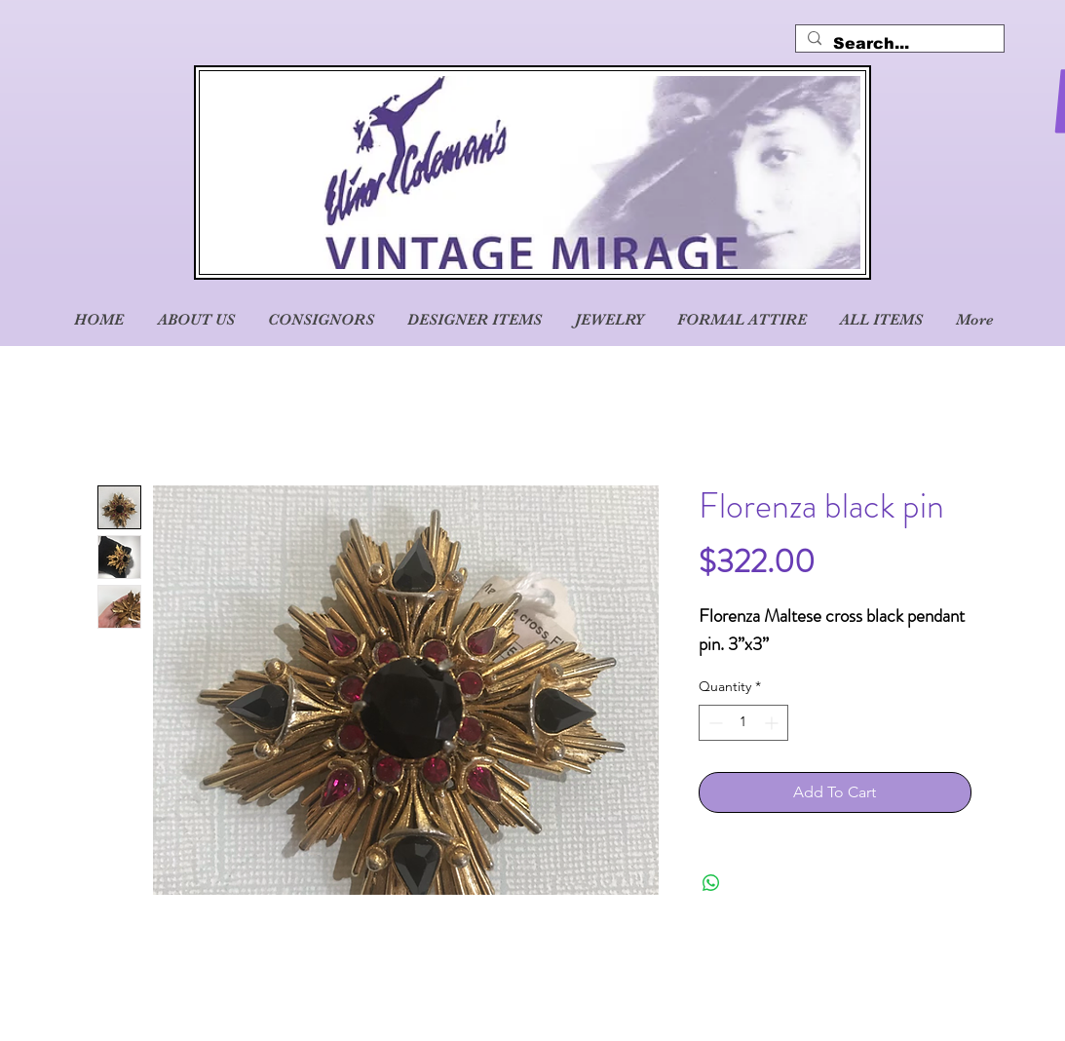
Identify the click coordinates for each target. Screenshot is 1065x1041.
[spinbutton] (743, 723)
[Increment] (773, 723)
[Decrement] (714, 723)
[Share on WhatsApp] (711, 883)
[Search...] (898, 43)
